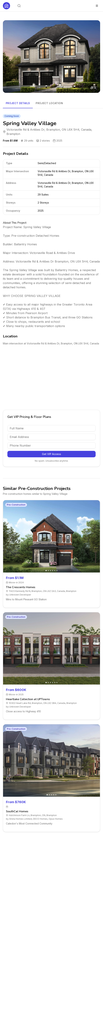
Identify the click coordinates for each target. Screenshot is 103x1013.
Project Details (18, 103)
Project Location (49, 103)
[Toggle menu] (97, 6)
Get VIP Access (51, 454)
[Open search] (19, 6)
